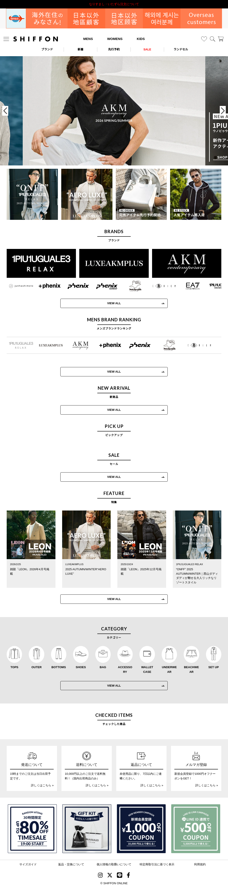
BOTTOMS (58, 667)
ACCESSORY (125, 669)
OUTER (36, 667)
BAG (103, 667)
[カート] (221, 39)
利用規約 (200, 864)
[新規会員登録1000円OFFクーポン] (141, 828)
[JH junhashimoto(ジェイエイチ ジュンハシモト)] (16, 286)
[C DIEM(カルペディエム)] (159, 286)
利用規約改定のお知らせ (114, 4)
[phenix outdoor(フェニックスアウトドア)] (102, 286)
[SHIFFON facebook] (128, 876)
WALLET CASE (147, 669)
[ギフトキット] (86, 828)
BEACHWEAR (191, 669)
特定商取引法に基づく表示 (157, 864)
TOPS (14, 667)
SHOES (81, 667)
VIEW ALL (109, 303)
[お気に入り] (204, 39)
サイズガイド (28, 864)
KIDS (141, 39)
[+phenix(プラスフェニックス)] (45, 286)
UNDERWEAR (169, 669)
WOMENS (114, 39)
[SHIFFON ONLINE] (35, 39)
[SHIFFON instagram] (100, 876)
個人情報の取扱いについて (114, 864)
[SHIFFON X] (110, 876)
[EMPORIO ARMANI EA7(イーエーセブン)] (188, 286)
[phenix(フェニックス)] (73, 286)
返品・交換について (71, 864)
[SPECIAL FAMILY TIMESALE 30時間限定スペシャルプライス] (32, 828)
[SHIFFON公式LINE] (119, 876)
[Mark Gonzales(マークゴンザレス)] (131, 286)
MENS (88, 39)
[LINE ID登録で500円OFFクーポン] (195, 828)
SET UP (213, 667)
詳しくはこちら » (42, 785)
